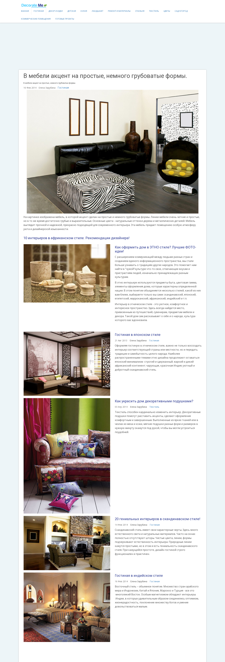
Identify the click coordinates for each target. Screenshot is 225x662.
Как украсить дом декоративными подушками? (154, 401)
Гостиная (39, 11)
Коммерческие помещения (36, 18)
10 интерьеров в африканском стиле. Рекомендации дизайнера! (76, 238)
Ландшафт (97, 11)
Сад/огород (181, 11)
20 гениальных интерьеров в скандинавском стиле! (157, 519)
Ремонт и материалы (119, 11)
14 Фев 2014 (121, 524)
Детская (71, 11)
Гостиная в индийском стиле (139, 576)
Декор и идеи (55, 11)
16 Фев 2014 (121, 581)
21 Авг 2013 (121, 340)
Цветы (167, 11)
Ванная (25, 11)
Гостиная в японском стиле (137, 335)
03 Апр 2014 (121, 406)
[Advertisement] (112, 46)
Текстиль (154, 11)
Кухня (84, 11)
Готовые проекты (64, 18)
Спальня (139, 11)
